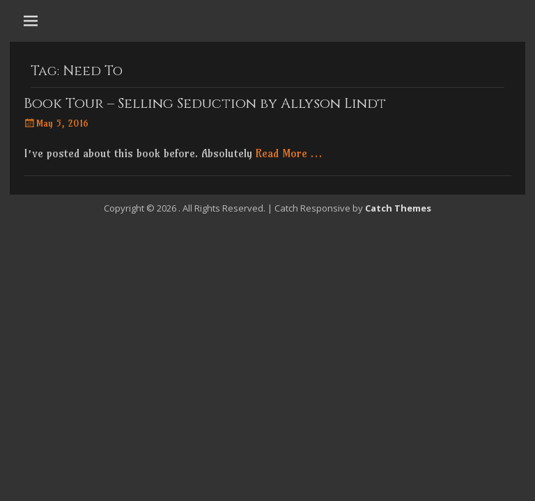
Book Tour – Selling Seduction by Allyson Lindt (205, 103)
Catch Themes (398, 208)
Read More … (289, 153)
